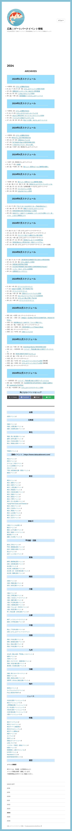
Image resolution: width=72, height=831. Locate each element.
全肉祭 (19, 164)
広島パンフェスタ (27, 331)
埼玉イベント (11, 458)
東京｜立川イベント (13, 517)
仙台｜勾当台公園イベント (15, 441)
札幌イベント (11, 424)
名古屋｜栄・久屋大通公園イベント (18, 571)
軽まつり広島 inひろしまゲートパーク (35, 120)
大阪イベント (11, 593)
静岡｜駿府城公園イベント (15, 561)
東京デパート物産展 (13, 726)
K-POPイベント (12, 752)
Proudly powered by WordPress (33, 826)
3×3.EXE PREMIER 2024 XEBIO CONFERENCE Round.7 (30, 266)
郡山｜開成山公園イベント (15, 443)
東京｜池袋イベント (13, 494)
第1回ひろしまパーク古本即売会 (33, 240)
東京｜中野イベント (13, 499)
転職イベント (11, 747)
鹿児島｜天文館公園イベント (16, 665)
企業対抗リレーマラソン (20, 271)
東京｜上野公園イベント (15, 487)
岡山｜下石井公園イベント (15, 629)
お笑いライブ (11, 743)
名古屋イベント (12, 566)
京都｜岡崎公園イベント (15, 583)
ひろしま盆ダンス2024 (27, 262)
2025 (8, 817)
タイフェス (11, 736)
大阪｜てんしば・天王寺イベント (17, 607)
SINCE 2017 (11, 784)
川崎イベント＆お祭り (14, 525)
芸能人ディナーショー (14, 740)
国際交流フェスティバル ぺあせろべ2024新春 (26, 91)
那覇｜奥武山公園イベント (15, 678)
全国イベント (11, 416)
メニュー (61, 20)
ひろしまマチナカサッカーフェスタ (27, 113)
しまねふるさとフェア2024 (26, 93)
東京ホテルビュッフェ (14, 729)
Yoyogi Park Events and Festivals (17, 503)
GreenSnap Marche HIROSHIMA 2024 (34, 347)
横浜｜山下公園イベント (15, 530)
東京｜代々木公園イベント (15, 501)
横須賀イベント (12, 534)
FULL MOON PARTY (14, 692)
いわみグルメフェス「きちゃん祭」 (23, 144)
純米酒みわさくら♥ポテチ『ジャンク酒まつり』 (28, 322)
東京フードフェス (13, 722)
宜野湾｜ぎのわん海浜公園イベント (18, 680)
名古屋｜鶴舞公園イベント (15, 573)
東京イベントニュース (14, 702)
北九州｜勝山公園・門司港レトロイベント (20, 654)
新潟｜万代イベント (13, 544)
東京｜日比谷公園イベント (15, 492)
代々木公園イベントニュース (16, 707)
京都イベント (11, 581)
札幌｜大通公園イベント (15, 426)
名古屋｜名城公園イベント (15, 568)
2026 (8, 821)
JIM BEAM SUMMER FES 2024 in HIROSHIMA (35, 259)
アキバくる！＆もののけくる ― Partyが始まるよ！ (32, 206)
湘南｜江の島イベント (14, 537)
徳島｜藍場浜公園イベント (15, 641)
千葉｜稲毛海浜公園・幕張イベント (18, 470)
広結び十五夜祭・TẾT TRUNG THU (22, 288)
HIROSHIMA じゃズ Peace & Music (32, 327)
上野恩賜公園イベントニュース (17, 705)
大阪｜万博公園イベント (15, 595)
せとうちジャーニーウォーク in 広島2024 (30, 295)
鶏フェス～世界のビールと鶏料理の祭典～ (36, 166)
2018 (8, 788)
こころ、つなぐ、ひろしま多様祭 (23, 269)
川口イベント (11, 468)
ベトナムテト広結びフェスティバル (23, 118)
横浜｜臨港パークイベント (15, 532)
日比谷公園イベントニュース (16, 709)
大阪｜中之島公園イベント (15, 602)
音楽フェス (11, 738)
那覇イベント (11, 675)
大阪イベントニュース (14, 714)
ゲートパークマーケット (25, 286)
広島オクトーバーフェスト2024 (31, 293)
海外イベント (11, 733)
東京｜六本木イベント (14, 508)
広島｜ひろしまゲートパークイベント (18, 631)
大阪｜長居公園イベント (15, 609)
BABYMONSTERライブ (14, 757)
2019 (8, 792)
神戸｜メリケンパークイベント (17, 619)
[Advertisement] (37, 51)
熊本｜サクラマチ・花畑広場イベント (19, 661)
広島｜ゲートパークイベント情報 (25, 28)
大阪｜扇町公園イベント (15, 600)
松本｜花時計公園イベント (15, 549)
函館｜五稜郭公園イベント (15, 429)
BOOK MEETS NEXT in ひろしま (26, 354)
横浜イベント (11, 527)
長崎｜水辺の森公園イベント (16, 663)
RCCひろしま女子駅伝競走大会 (21, 137)
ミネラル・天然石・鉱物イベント (17, 745)
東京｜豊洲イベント (13, 510)
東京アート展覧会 (13, 731)
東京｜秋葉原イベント (14, 489)
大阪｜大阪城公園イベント (15, 604)
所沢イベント (11, 461)
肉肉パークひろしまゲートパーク (33, 208)
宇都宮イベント (12, 451)
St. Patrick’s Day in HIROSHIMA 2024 (24, 142)
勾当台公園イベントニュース (16, 700)
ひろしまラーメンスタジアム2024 (32, 361)
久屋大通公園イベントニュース (17, 712)
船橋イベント (11, 472)
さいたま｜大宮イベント (15, 463)
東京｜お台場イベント (14, 513)
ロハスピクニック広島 (24, 189)
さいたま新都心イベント (15, 465)
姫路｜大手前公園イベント (15, 622)
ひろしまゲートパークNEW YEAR (34, 89)
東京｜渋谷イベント (13, 506)
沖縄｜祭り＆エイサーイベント (17, 673)
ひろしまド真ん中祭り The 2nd (27, 298)
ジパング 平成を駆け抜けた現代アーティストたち (33, 380)
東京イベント (11, 480)
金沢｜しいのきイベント (15, 554)
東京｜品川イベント (13, 515)
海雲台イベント (12, 688)
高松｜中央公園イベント (15, 639)
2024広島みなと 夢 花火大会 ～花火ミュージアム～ (28, 242)
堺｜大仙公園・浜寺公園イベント (17, 611)
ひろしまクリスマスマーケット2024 (32, 387)
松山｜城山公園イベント (15, 644)
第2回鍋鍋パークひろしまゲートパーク (31, 96)
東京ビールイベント (13, 724)
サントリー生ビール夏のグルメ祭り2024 (30, 235)
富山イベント (11, 551)
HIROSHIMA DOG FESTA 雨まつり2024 (25, 211)
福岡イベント (11, 656)
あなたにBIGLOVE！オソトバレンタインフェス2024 (28, 115)
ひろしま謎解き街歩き (22, 86)
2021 (8, 800)
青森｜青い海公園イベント (15, 436)
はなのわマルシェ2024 (25, 191)
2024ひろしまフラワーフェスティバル (40, 184)
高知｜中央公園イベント (15, 646)
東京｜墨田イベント (13, 482)
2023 (8, 808)
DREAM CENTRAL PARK (20, 264)
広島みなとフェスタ (24, 140)
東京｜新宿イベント (13, 496)
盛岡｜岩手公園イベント (15, 438)
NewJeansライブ (13, 754)
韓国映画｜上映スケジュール (16, 750)
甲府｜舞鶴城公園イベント (15, 547)
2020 (8, 796)
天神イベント (11, 658)
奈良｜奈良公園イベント (15, 585)
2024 (8, 812)
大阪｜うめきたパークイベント (17, 598)
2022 (8, 804)
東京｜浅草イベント (13, 485)
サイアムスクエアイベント (15, 690)
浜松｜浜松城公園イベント (15, 564)
